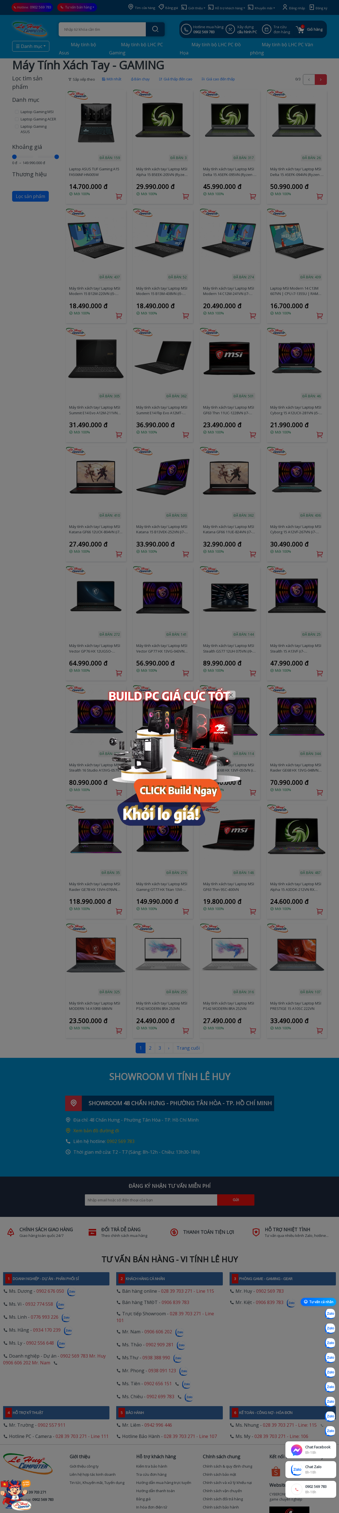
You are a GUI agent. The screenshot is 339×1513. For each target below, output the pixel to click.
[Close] (231, 695)
